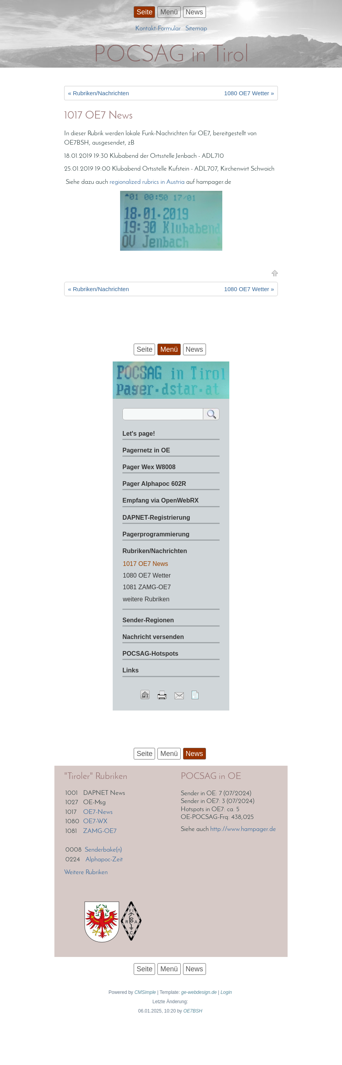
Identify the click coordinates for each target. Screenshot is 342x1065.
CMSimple (145, 992)
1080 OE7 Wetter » (249, 93)
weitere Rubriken (146, 599)
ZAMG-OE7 (100, 831)
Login (226, 992)
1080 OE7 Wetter (147, 575)
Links (130, 670)
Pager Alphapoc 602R (154, 483)
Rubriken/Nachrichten (154, 551)
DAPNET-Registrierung (156, 517)
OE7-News (98, 812)
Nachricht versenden (153, 637)
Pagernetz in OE (146, 450)
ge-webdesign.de (198, 992)
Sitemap (196, 28)
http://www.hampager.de (243, 829)
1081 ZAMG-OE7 (147, 587)
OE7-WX (95, 821)
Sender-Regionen (148, 620)
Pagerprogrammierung (155, 534)
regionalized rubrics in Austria (147, 182)
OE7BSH (192, 1011)
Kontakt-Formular (158, 28)
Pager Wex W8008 (149, 467)
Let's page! (138, 433)
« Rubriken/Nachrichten (98, 93)
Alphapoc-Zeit (104, 859)
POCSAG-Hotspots (150, 653)
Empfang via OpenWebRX (160, 500)
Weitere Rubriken (86, 872)
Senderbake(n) (103, 850)
